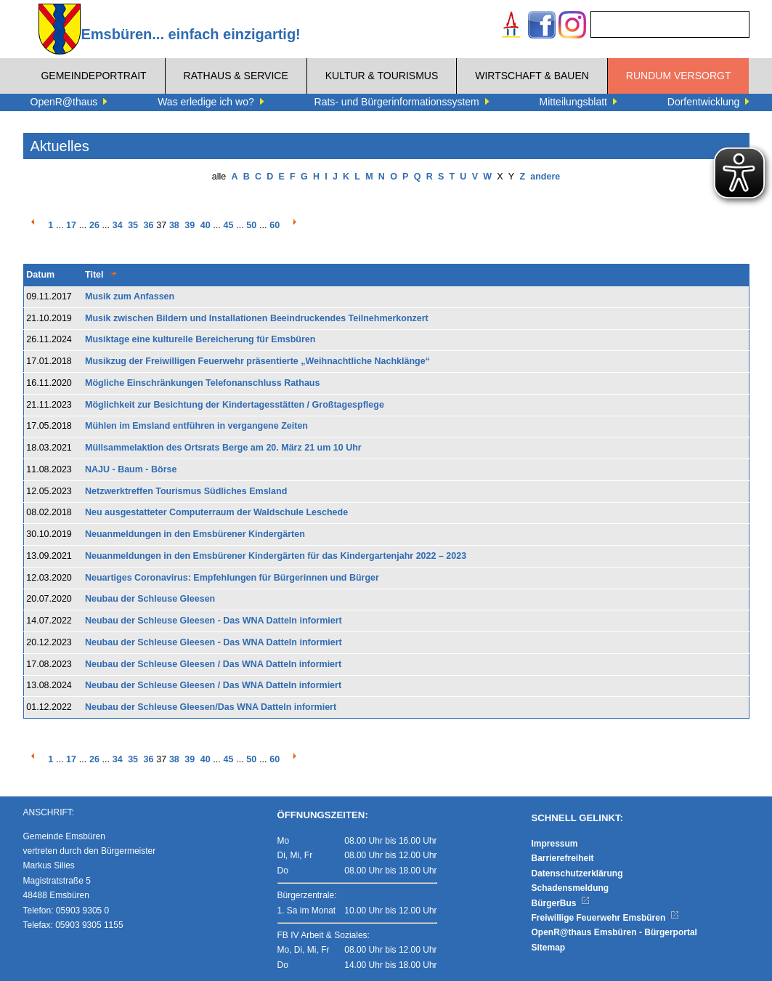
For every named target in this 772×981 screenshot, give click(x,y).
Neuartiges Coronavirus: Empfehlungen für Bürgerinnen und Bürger (232, 578)
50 (251, 225)
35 (133, 225)
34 (118, 225)
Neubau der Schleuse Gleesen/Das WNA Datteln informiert (210, 707)
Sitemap (549, 947)
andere (545, 176)
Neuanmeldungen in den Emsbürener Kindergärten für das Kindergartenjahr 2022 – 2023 (275, 556)
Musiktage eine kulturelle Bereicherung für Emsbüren (200, 339)
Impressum (555, 844)
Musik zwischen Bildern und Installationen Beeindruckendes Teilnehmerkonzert (256, 318)
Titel (94, 275)
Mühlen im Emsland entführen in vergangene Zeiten (196, 426)
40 (205, 225)
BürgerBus (561, 903)
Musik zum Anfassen (129, 296)
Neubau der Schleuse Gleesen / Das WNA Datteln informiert (213, 664)
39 (189, 225)
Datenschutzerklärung (577, 873)
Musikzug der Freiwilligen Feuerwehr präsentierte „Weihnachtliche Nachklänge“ (257, 361)
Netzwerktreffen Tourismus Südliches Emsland (186, 491)
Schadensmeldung (570, 888)
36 (149, 225)
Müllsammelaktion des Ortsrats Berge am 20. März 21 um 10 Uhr (223, 448)
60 (274, 225)
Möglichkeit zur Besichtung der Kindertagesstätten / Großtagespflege (234, 405)
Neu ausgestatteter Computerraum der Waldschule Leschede (216, 512)
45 (229, 225)
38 (174, 225)
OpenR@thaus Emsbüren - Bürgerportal (614, 932)
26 (94, 225)
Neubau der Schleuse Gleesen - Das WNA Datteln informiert (213, 620)
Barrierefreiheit (563, 858)
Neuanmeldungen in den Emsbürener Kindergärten (195, 534)
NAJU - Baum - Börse (130, 469)
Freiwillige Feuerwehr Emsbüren (606, 918)
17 (71, 225)
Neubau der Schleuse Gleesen (150, 599)
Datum (40, 275)
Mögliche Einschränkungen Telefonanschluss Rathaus (202, 383)
